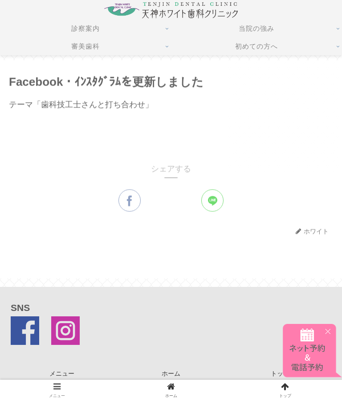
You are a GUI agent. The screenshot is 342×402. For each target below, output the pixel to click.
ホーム (171, 373)
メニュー (61, 373)
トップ (280, 373)
